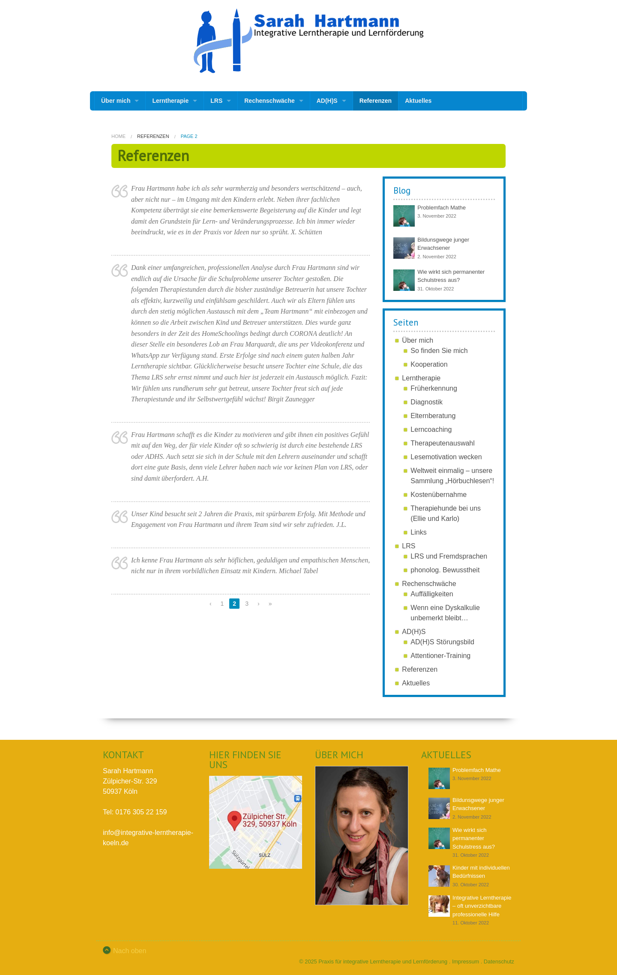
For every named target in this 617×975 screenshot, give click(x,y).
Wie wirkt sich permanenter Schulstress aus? (473, 838)
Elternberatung (432, 415)
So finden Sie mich (438, 350)
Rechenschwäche (269, 100)
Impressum (465, 961)
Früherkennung (433, 388)
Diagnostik (426, 402)
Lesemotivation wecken (446, 457)
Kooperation (428, 364)
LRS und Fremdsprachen (448, 556)
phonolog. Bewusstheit (444, 570)
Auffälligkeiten (431, 594)
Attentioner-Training (440, 655)
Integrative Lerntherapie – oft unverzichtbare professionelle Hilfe (481, 906)
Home (118, 136)
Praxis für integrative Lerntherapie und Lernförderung (382, 961)
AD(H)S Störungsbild (442, 642)
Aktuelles (418, 100)
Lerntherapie (170, 100)
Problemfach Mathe (441, 207)
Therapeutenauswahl (442, 443)
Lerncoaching (431, 429)
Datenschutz (499, 961)
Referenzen (375, 100)
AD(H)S (327, 100)
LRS (216, 100)
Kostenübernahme (438, 494)
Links (418, 532)
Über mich (115, 100)
